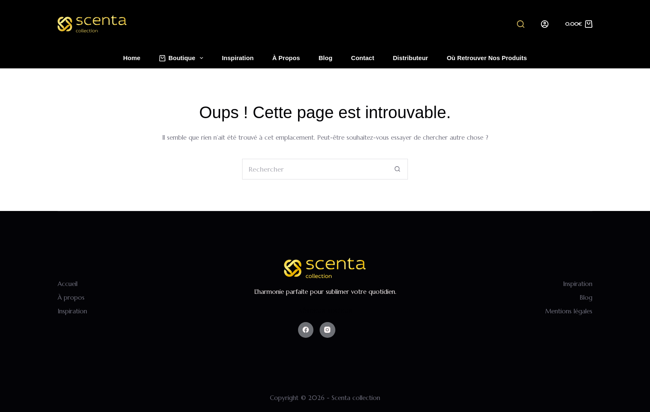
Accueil (68, 284)
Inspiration (238, 57)
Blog (325, 57)
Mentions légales (568, 311)
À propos (286, 57)
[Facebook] (306, 330)
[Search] (520, 24)
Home (132, 57)
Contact (362, 57)
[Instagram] (327, 330)
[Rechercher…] (314, 169)
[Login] (544, 24)
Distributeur (410, 57)
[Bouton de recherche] (397, 169)
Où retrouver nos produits (487, 57)
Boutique (183, 58)
